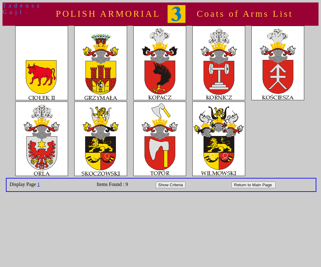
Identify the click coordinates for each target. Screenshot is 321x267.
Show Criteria (170, 185)
